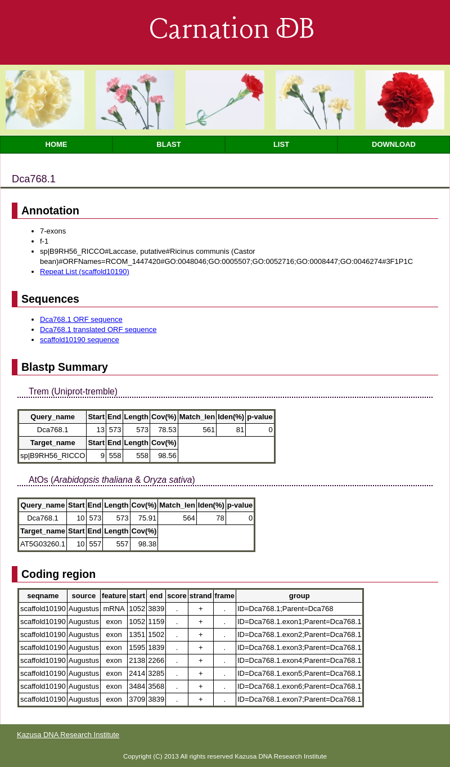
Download (394, 144)
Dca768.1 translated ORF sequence (98, 329)
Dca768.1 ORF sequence (81, 319)
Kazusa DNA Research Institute (68, 734)
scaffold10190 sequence (79, 339)
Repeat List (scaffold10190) (84, 271)
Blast (168, 144)
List (281, 144)
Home (57, 144)
